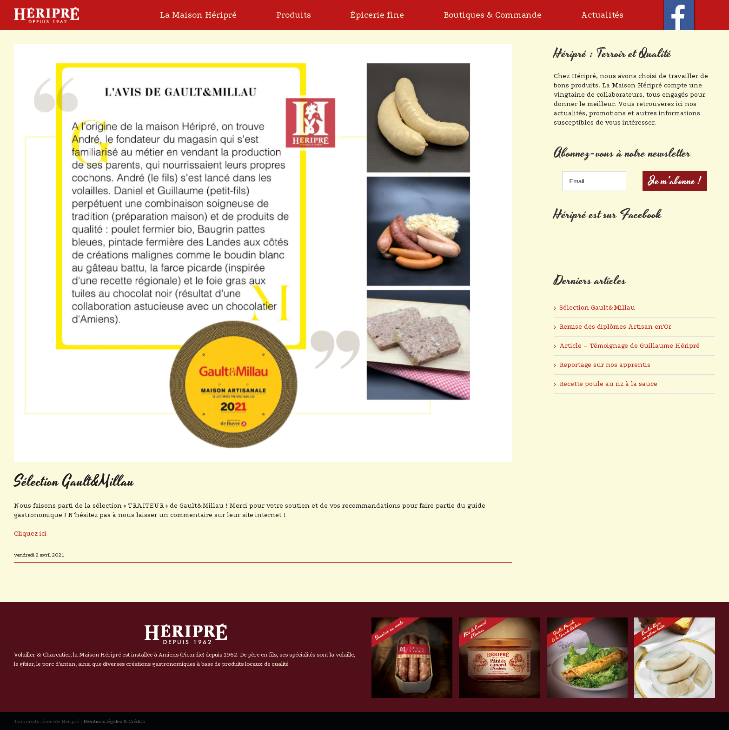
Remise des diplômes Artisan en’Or (615, 327)
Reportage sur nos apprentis (604, 365)
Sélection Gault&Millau (597, 308)
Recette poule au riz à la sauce (608, 384)
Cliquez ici (30, 534)
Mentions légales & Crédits (114, 721)
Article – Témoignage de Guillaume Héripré (629, 346)
